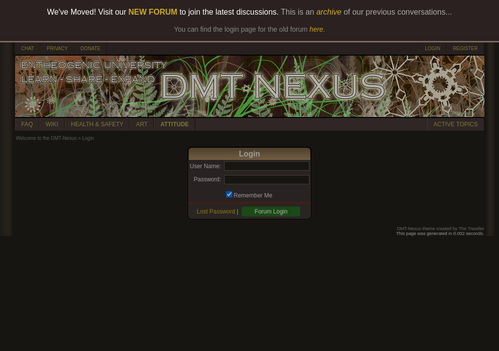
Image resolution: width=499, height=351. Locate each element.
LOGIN (432, 48)
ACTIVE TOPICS (456, 124)
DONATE (90, 48)
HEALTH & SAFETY (97, 124)
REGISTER (465, 48)
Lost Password (216, 211)
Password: (207, 179)
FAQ (27, 124)
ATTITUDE (174, 124)
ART (142, 124)
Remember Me (253, 195)
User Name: (205, 166)
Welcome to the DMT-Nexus (46, 138)
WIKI (52, 124)
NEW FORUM (153, 12)
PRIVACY (57, 48)
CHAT (27, 48)
